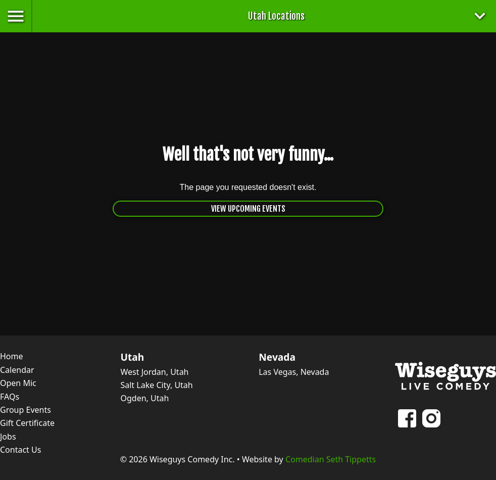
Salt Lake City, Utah (156, 385)
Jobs (8, 436)
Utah (132, 357)
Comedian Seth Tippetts (330, 459)
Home (11, 356)
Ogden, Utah (144, 398)
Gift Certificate (27, 422)
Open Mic (18, 383)
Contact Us (20, 449)
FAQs (9, 396)
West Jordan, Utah (154, 371)
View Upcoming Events (248, 209)
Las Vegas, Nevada (294, 371)
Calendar (17, 369)
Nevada (277, 357)
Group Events (25, 409)
